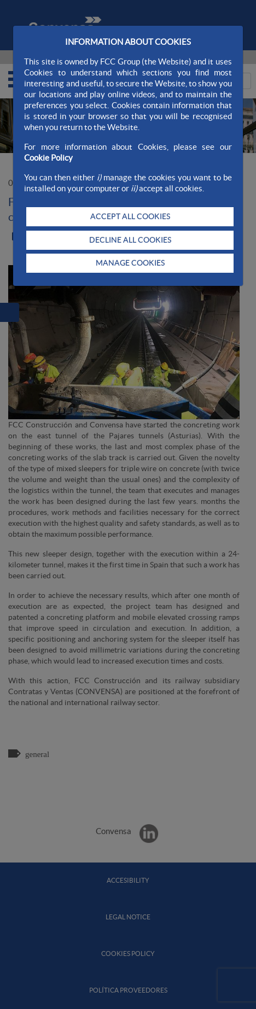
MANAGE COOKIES (130, 263)
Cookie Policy (48, 157)
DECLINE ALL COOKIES (130, 240)
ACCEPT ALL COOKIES (130, 216)
